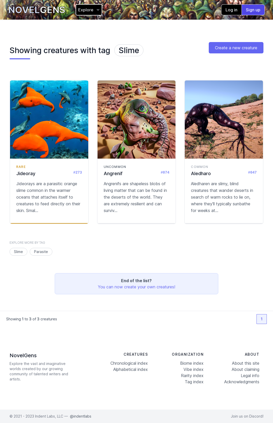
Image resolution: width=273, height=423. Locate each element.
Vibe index (193, 369)
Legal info (250, 375)
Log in (231, 9)
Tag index (194, 381)
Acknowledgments (241, 381)
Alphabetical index (130, 369)
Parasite (41, 251)
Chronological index (129, 363)
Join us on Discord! (247, 416)
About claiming (245, 369)
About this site (245, 363)
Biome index (192, 363)
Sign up (253, 9)
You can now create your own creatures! (136, 286)
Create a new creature (236, 47)
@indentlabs (80, 416)
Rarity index (192, 375)
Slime (129, 50)
